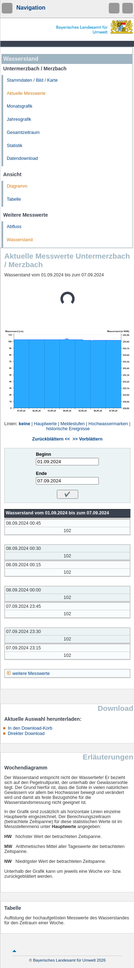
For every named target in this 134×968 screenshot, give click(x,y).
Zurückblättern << (51, 439)
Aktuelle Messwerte (26, 93)
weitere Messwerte (31, 673)
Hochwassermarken (108, 423)
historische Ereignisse (68, 428)
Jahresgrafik (19, 119)
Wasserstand (20, 239)
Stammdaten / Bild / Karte (32, 80)
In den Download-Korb (30, 728)
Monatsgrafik (19, 106)
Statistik (14, 145)
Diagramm (17, 186)
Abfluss (14, 226)
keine (24, 423)
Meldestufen (72, 423)
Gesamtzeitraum (23, 132)
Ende (41, 473)
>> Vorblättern (87, 439)
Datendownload (22, 158)
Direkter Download (26, 733)
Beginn (43, 454)
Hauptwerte (45, 423)
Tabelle (14, 199)
